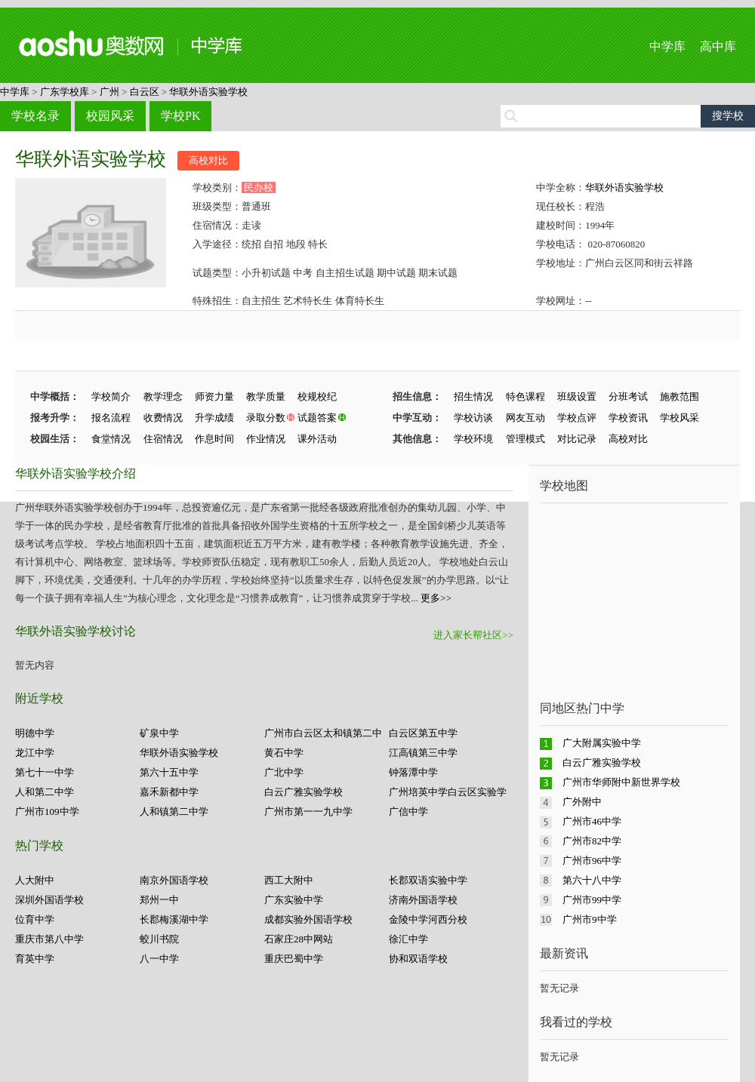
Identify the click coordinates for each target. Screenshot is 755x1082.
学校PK (180, 115)
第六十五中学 (169, 772)
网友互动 (525, 417)
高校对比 (208, 160)
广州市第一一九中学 (308, 811)
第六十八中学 (591, 880)
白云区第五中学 (423, 733)
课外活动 (317, 438)
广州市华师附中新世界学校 (621, 782)
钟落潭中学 (413, 772)
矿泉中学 (159, 733)
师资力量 (214, 396)
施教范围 (679, 396)
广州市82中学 (591, 841)
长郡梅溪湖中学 (174, 919)
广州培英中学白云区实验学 (448, 792)
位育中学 (34, 919)
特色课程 (525, 396)
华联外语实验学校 (208, 91)
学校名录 (35, 115)
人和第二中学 (44, 792)
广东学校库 (64, 91)
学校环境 (473, 438)
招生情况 (473, 396)
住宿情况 (163, 438)
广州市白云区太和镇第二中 (323, 733)
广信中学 (408, 811)
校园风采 (110, 115)
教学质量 (265, 396)
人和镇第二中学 (174, 811)
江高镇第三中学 (423, 752)
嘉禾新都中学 (169, 792)
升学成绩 (214, 417)
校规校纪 (317, 396)
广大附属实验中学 (601, 742)
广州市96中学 (591, 860)
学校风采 (679, 417)
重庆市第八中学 (49, 939)
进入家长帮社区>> (473, 635)
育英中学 (34, 958)
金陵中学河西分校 (428, 919)
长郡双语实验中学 (428, 880)
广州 (109, 91)
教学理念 (163, 396)
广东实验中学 (293, 899)
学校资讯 (628, 417)
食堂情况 (111, 438)
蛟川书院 (159, 939)
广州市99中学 (591, 899)
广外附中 (582, 801)
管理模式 (525, 438)
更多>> (436, 598)
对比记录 (576, 438)
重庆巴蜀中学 (293, 958)
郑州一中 (159, 899)
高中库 (718, 46)
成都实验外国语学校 (308, 919)
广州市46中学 (591, 821)
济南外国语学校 (423, 899)
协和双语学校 (418, 958)
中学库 (667, 46)
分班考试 (628, 396)
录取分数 (265, 417)
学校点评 (576, 417)
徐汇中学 (408, 939)
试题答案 (317, 417)
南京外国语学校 (174, 880)
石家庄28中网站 (298, 939)
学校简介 (111, 396)
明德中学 (34, 733)
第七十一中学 (44, 772)
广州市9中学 (589, 919)
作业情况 (265, 438)
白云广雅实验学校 (303, 792)
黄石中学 (284, 752)
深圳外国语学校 (49, 899)
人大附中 (34, 880)
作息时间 (214, 438)
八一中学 (159, 958)
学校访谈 (473, 417)
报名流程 (111, 417)
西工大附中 (288, 880)
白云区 (144, 91)
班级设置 (576, 396)
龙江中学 (34, 752)
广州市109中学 (47, 811)
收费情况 (163, 417)
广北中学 (284, 772)
